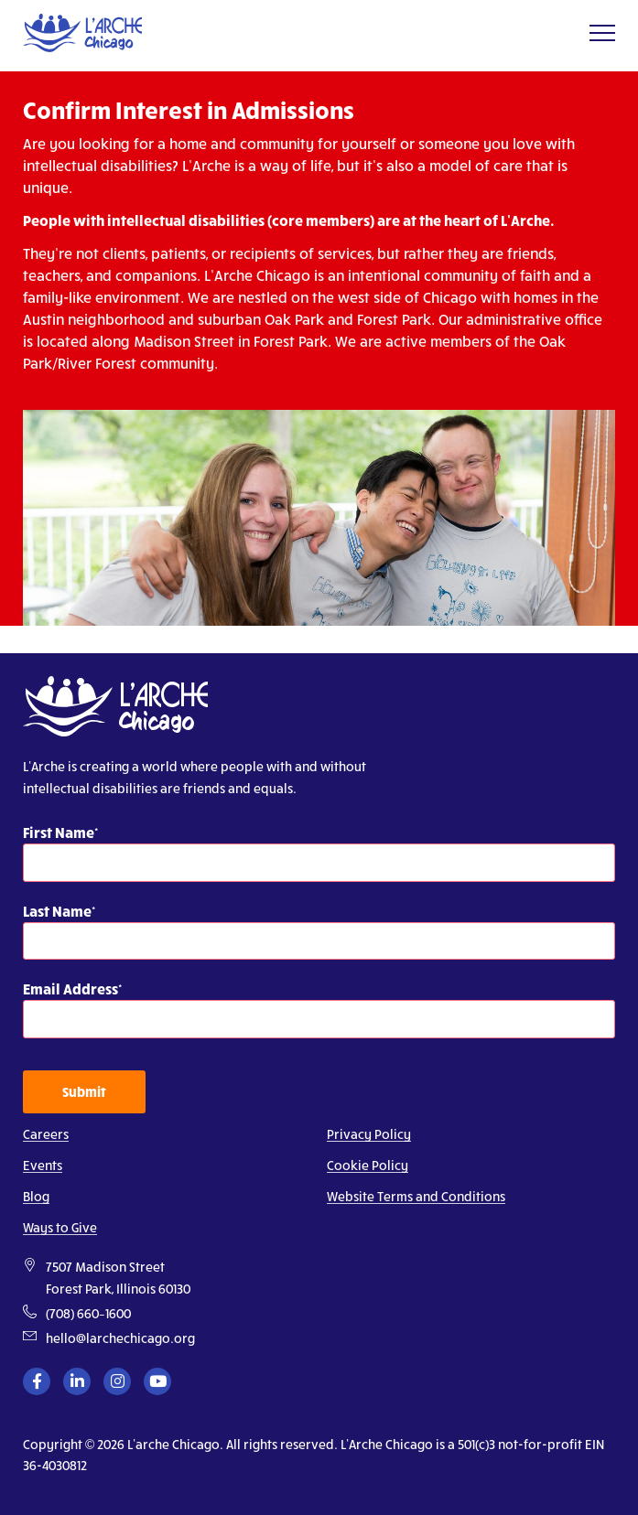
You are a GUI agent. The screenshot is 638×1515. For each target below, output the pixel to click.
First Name (58, 832)
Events (42, 1165)
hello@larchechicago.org (120, 1338)
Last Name (57, 910)
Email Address (70, 988)
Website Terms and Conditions (416, 1196)
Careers (46, 1134)
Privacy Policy (369, 1134)
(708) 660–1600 (88, 1313)
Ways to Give (60, 1227)
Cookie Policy (367, 1165)
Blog (36, 1196)
